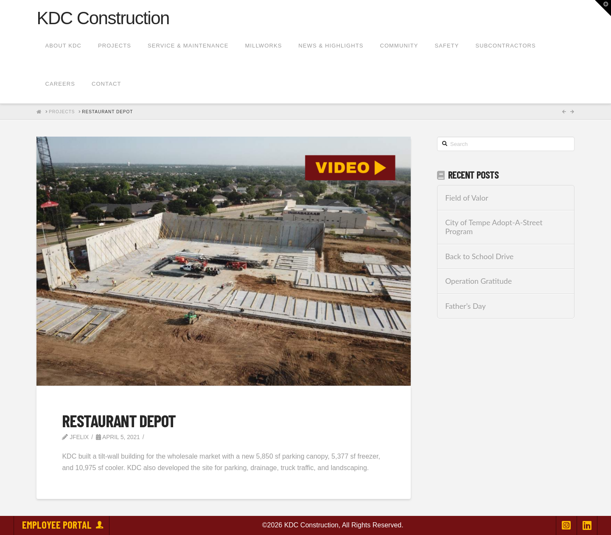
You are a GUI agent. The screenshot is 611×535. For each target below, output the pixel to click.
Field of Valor (466, 197)
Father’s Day (465, 306)
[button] (603, 8)
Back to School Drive (479, 256)
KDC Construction (102, 18)
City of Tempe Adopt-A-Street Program (493, 227)
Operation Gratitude (478, 281)
